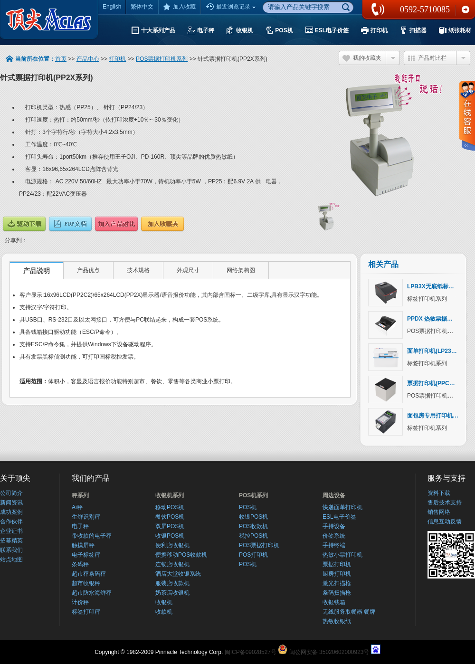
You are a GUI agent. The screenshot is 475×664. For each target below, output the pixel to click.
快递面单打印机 (342, 507)
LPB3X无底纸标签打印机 (439, 286)
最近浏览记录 (231, 7)
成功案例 (11, 512)
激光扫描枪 (337, 583)
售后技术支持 (445, 502)
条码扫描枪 (337, 592)
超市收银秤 (86, 583)
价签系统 (334, 535)
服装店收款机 (172, 583)
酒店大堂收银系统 (178, 573)
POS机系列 (253, 495)
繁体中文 (142, 6)
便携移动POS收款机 (181, 554)
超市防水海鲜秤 (92, 592)
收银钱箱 (334, 602)
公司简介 (11, 493)
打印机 (117, 59)
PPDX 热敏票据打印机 (435, 318)
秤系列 (80, 495)
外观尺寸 (188, 270)
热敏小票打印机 (342, 554)
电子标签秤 (86, 554)
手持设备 (334, 526)
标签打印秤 (86, 611)
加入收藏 (179, 6)
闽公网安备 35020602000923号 (329, 652)
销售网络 (439, 512)
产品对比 (116, 224)
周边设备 (334, 495)
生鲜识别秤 (86, 516)
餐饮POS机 (169, 516)
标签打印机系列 (427, 298)
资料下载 (439, 493)
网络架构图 (241, 270)
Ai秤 (77, 507)
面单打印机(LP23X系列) (437, 351)
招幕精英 (11, 540)
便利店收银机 (172, 545)
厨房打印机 (337, 573)
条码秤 (80, 564)
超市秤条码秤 (89, 573)
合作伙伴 (11, 521)
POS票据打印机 (259, 545)
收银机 (163, 602)
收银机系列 (169, 495)
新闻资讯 (11, 502)
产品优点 (88, 270)
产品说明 (36, 271)
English (112, 6)
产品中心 (87, 59)
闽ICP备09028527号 (250, 652)
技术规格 (138, 270)
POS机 (247, 507)
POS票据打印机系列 (162, 59)
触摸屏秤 (83, 545)
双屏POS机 (169, 526)
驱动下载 (24, 224)
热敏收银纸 (337, 621)
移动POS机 (169, 507)
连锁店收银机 (172, 564)
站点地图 (11, 559)
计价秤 (80, 602)
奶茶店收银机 (172, 592)
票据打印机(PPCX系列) (436, 383)
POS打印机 (253, 554)
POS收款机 (253, 526)
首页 (60, 59)
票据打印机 (337, 564)
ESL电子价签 (339, 516)
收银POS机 (169, 535)
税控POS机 (253, 535)
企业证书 (11, 531)
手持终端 (334, 545)
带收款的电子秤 (92, 535)
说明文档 (70, 224)
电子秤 (80, 526)
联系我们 (465, 9)
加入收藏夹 (162, 224)
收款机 (163, 611)
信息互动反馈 (445, 521)
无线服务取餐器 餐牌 (349, 611)
